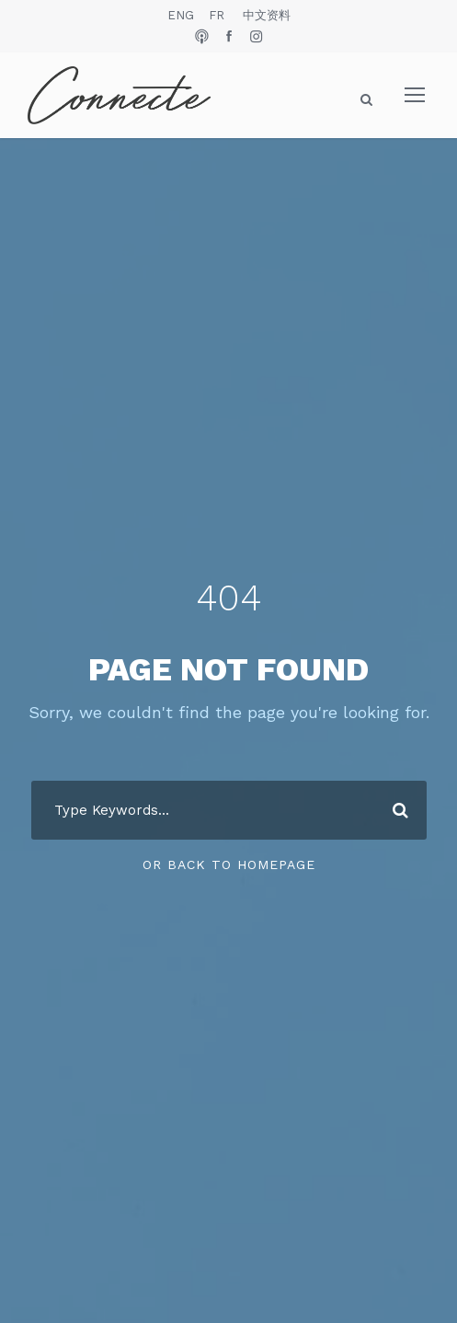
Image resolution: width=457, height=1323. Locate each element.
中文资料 (267, 15)
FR (216, 15)
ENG (180, 15)
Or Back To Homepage (229, 864)
